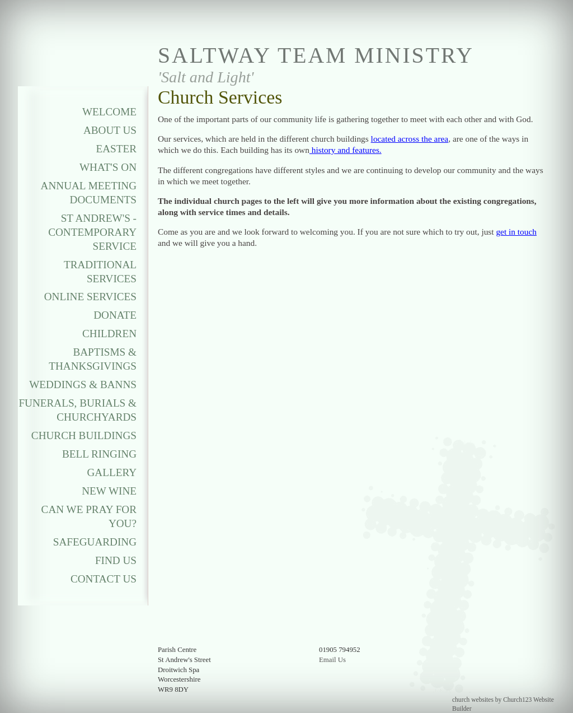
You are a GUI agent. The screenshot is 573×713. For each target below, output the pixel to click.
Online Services (90, 296)
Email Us (332, 660)
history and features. (345, 150)
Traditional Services (100, 272)
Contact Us (104, 579)
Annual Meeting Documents (89, 193)
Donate (115, 315)
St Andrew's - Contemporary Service (92, 232)
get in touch (516, 231)
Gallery (112, 472)
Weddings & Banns (83, 384)
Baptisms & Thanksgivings (93, 359)
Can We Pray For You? (89, 516)
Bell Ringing (99, 454)
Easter (116, 149)
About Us (110, 130)
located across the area (410, 138)
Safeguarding (95, 542)
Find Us (116, 560)
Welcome (109, 112)
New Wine (109, 491)
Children (109, 333)
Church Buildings (84, 435)
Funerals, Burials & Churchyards (77, 410)
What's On (108, 167)
